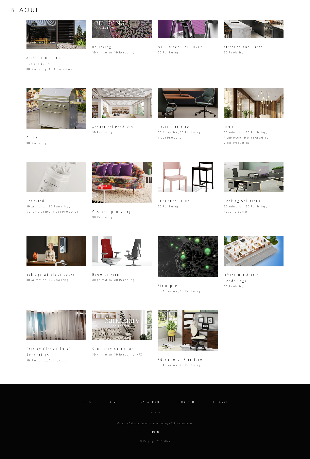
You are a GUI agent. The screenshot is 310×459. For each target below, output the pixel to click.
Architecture (63, 69)
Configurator (58, 360)
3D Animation (102, 52)
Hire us (155, 431)
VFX (139, 354)
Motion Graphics (256, 137)
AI (50, 69)
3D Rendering (36, 69)
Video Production (170, 137)
